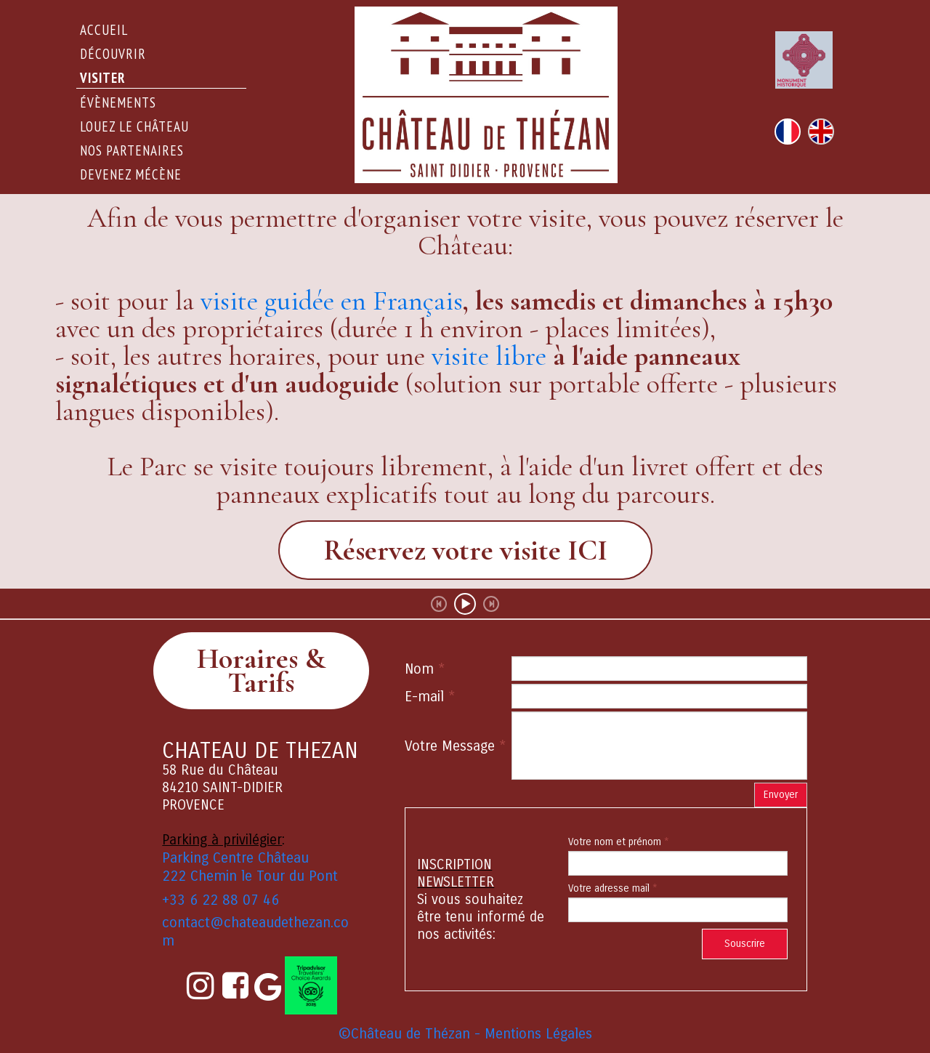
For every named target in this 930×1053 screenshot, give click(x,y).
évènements (118, 102)
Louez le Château (134, 126)
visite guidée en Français (332, 301)
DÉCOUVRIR (113, 53)
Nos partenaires (132, 150)
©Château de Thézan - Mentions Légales (465, 1033)
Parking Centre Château (235, 858)
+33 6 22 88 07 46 (220, 900)
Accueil (104, 30)
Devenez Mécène (131, 174)
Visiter (103, 77)
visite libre (489, 356)
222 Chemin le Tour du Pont (250, 876)
